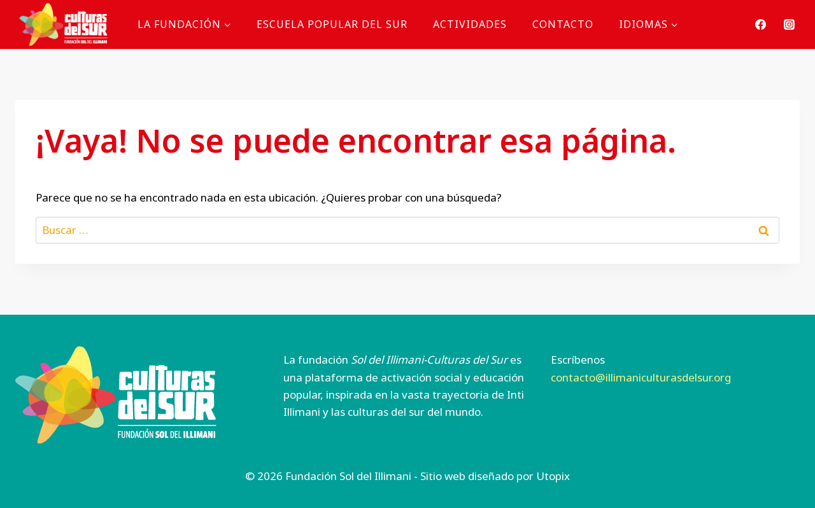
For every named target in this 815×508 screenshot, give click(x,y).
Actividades (470, 24)
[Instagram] (789, 24)
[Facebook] (761, 24)
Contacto (562, 24)
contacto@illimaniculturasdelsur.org (641, 377)
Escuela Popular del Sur (332, 24)
